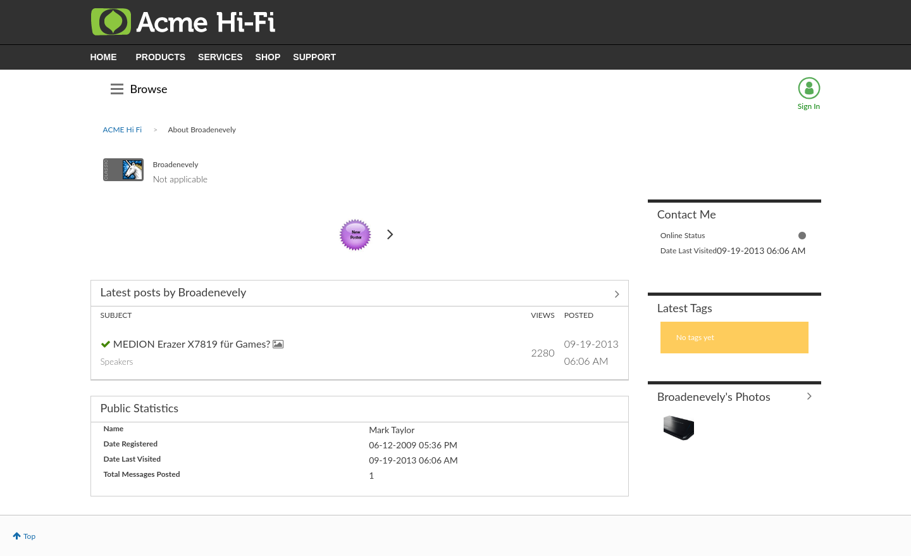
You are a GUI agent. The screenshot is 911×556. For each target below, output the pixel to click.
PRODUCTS (161, 57)
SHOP (268, 57)
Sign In (809, 106)
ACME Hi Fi (122, 129)
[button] (679, 427)
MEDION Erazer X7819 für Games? (193, 344)
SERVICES (220, 57)
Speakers (117, 362)
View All (359, 294)
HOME (103, 57)
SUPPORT (314, 57)
